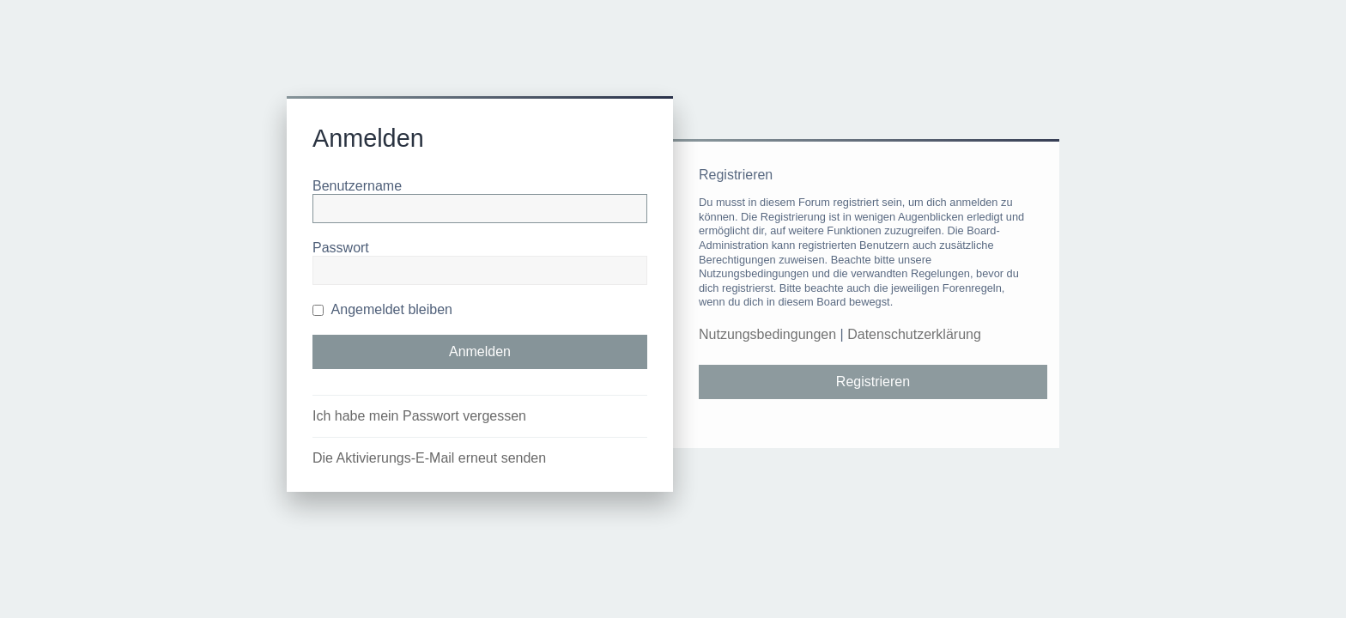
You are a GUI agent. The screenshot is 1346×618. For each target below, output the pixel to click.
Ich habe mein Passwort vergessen (419, 416)
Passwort (340, 247)
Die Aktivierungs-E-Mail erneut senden (429, 458)
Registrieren (873, 381)
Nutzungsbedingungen (767, 334)
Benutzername (357, 186)
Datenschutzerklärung (914, 334)
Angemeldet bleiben (382, 309)
